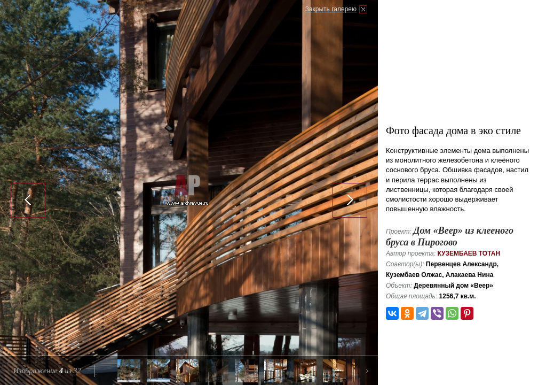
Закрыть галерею (331, 9)
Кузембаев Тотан (468, 253)
